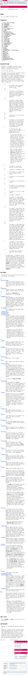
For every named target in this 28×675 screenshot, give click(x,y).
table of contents (19, 649)
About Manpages (10, 2)
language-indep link (19, 643)
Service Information (21, 2)
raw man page (18, 646)
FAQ (15, 2)
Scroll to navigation (5, 6)
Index (4, 2)
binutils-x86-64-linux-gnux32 (13, 3)
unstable (16, 658)
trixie (16, 654)
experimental (6, 3)
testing (16, 656)
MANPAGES (5, 0)
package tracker (18, 645)
